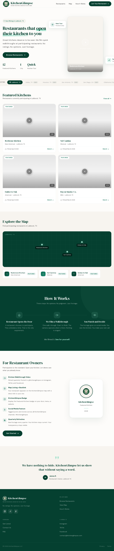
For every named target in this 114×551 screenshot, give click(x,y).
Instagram (63, 524)
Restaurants (60, 4)
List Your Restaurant (100, 4)
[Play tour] (29, 122)
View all (107, 99)
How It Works (80, 4)
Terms (109, 546)
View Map (63, 505)
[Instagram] (5, 511)
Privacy (102, 546)
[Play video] (85, 42)
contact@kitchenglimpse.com (71, 536)
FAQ (4, 532)
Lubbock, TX (14, 82)
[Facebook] (16, 511)
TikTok (62, 528)
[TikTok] (10, 511)
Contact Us (7, 528)
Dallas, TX (29, 82)
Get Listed (7, 524)
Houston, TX (47, 82)
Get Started (12, 433)
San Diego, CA (88, 82)
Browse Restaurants (15, 55)
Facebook (63, 532)
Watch (50, 151)
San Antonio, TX (67, 82)
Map (70, 4)
